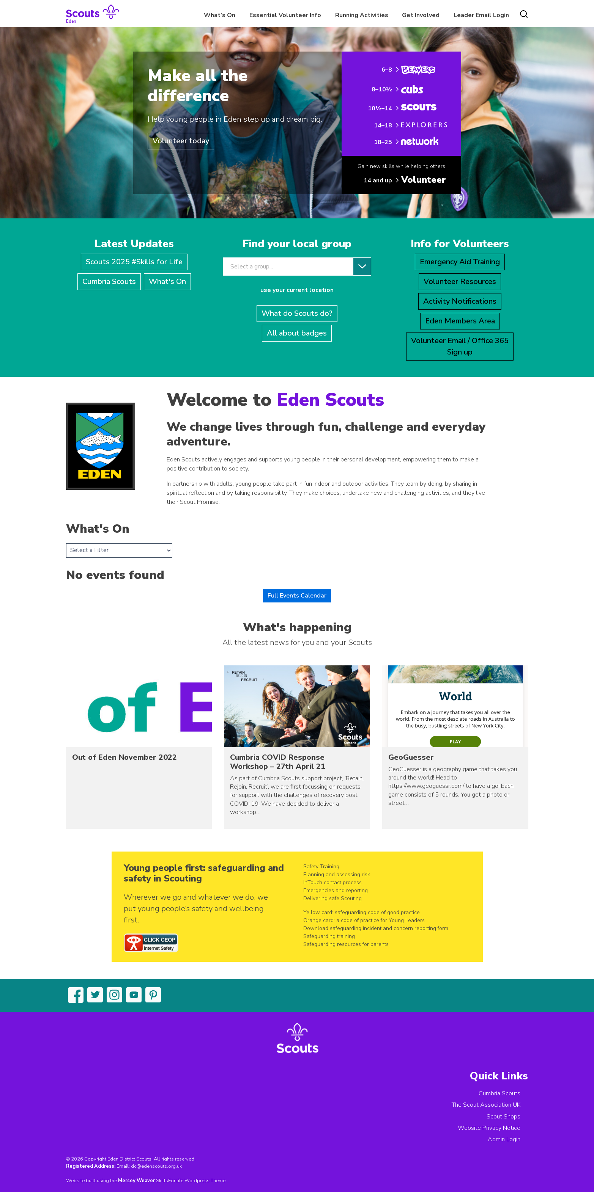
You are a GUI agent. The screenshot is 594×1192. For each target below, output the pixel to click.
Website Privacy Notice (489, 1128)
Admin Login (504, 1139)
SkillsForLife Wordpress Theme (190, 1180)
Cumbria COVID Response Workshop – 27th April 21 (277, 762)
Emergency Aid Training (460, 262)
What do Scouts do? (297, 313)
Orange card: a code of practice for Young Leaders (364, 920)
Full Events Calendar (297, 595)
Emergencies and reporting (335, 890)
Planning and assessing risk (336, 874)
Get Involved (421, 15)
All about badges (297, 333)
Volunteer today (181, 141)
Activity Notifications (459, 301)
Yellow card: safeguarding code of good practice (361, 912)
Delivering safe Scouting (332, 898)
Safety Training (321, 866)
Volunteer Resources (460, 281)
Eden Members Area (460, 321)
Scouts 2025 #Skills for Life (134, 262)
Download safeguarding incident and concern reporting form (375, 928)
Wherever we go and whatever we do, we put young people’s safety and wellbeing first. (196, 908)
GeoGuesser (411, 757)
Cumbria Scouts (109, 281)
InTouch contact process (332, 882)
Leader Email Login (481, 15)
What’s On (219, 15)
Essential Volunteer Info (285, 15)
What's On (167, 281)
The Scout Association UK (486, 1105)
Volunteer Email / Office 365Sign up (460, 346)
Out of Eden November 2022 (124, 757)
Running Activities (361, 15)
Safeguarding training (329, 936)
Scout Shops (503, 1116)
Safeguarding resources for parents (346, 944)
